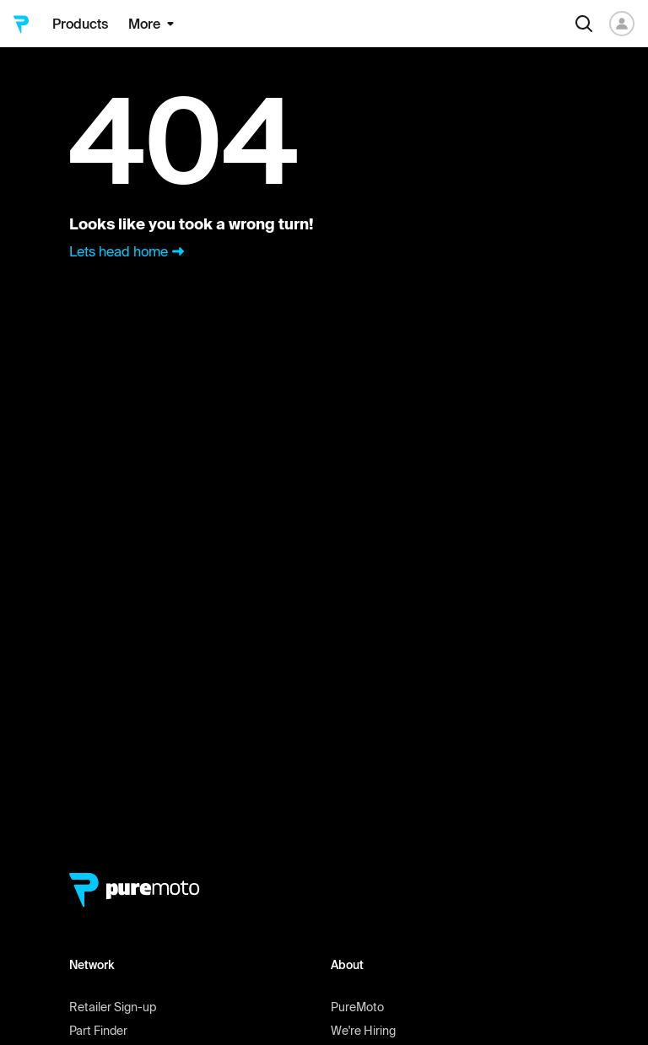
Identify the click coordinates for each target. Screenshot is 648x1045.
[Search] (583, 23)
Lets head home (128, 251)
